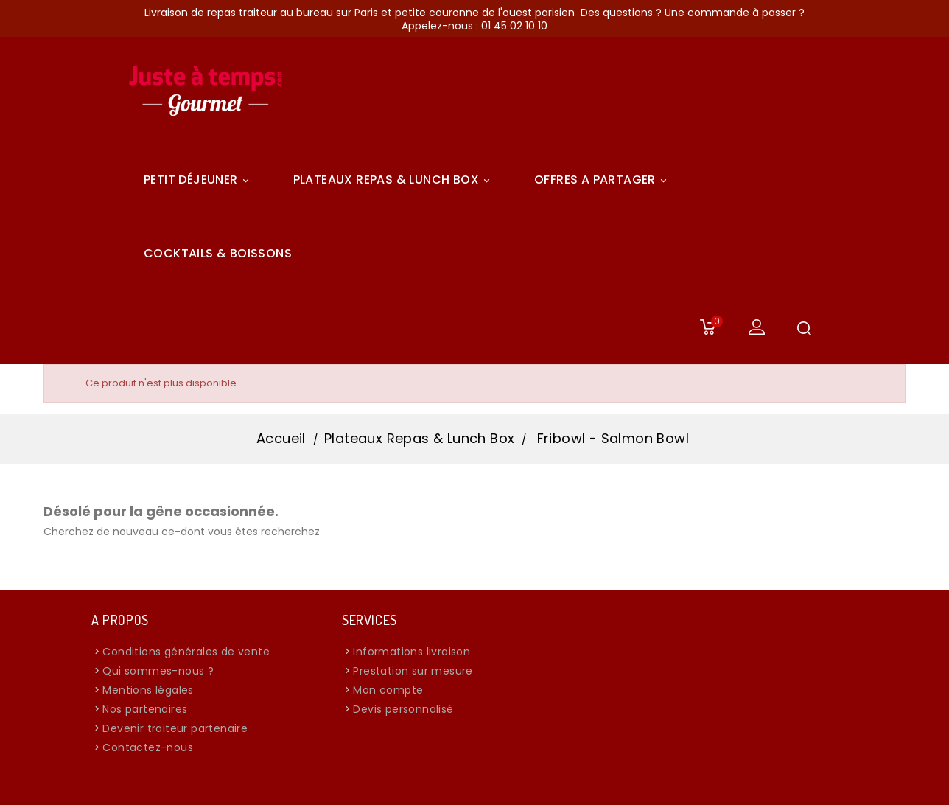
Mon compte (388, 690)
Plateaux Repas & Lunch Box (393, 180)
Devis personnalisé (403, 709)
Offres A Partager (602, 180)
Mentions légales (147, 690)
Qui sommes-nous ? (158, 670)
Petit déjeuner (198, 180)
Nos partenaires (144, 709)
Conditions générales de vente (186, 651)
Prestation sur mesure (412, 670)
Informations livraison (411, 651)
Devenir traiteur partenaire (175, 728)
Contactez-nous (147, 747)
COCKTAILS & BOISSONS (218, 253)
